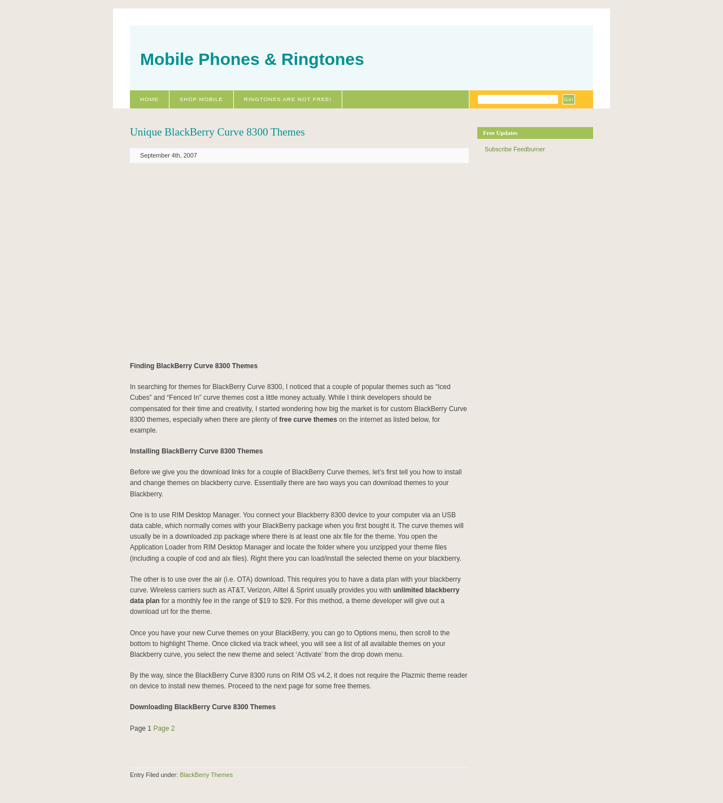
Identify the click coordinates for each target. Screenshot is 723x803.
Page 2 (164, 728)
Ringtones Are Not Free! (288, 99)
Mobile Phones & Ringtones (252, 59)
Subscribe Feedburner (515, 149)
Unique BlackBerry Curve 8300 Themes (217, 132)
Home (149, 99)
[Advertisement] (250, 261)
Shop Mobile (201, 99)
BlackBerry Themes (206, 774)
